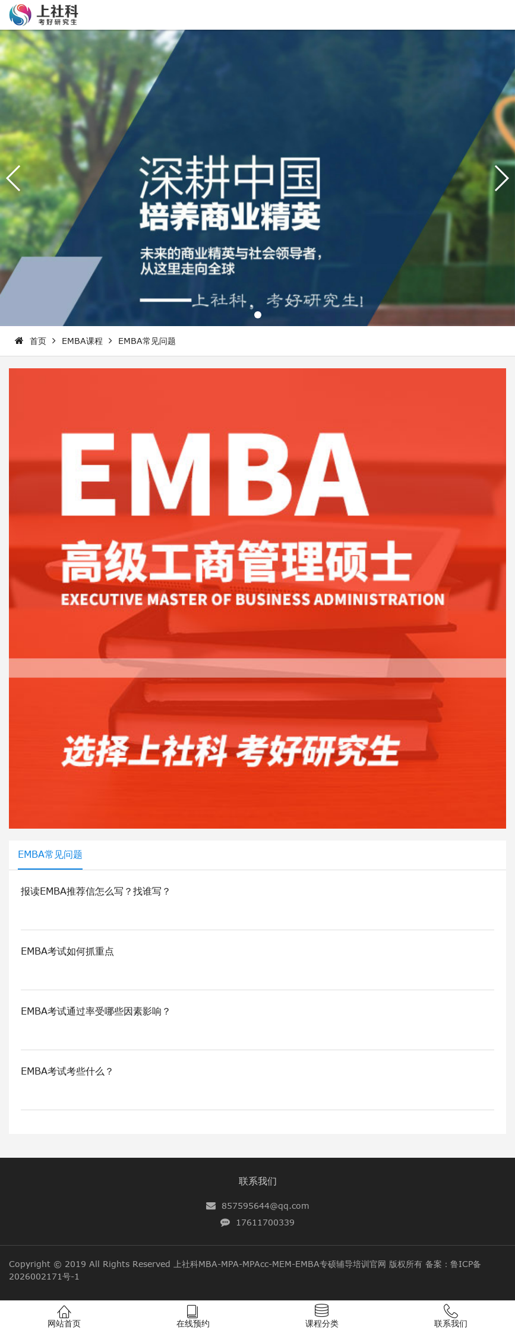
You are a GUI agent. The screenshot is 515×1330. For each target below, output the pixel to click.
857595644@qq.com (265, 1206)
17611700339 (265, 1222)
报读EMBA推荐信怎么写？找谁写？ (96, 891)
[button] (257, 314)
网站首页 (64, 1323)
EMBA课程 (82, 341)
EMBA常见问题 (147, 341)
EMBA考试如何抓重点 (67, 951)
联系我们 (258, 1181)
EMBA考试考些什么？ (67, 1071)
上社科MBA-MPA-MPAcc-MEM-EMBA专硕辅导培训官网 (279, 1264)
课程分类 (322, 1323)
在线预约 (193, 1323)
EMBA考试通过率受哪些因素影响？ (96, 1011)
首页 (38, 341)
